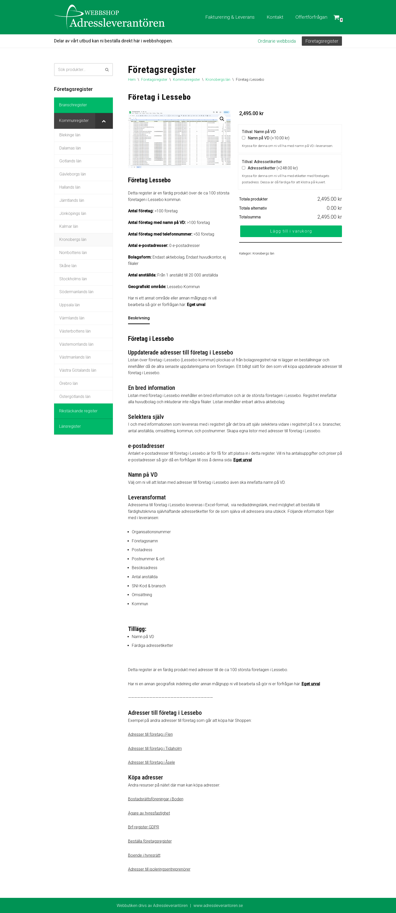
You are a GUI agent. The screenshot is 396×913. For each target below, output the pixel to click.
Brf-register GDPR (143, 827)
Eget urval (196, 304)
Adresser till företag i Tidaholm (155, 748)
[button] (222, 118)
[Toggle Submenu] (104, 121)
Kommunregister (186, 80)
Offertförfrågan (311, 17)
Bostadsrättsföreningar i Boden (155, 799)
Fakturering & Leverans (230, 17)
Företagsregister (321, 41)
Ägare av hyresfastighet (149, 813)
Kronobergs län (218, 80)
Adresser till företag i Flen (150, 734)
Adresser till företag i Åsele (151, 762)
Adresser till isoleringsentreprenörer (159, 869)
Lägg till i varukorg (291, 231)
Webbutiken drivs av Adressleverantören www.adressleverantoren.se (180, 905)
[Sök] (78, 69)
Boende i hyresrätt (144, 855)
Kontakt (275, 17)
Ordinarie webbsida (277, 41)
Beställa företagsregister (150, 841)
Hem (132, 80)
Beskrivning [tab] (139, 318)
